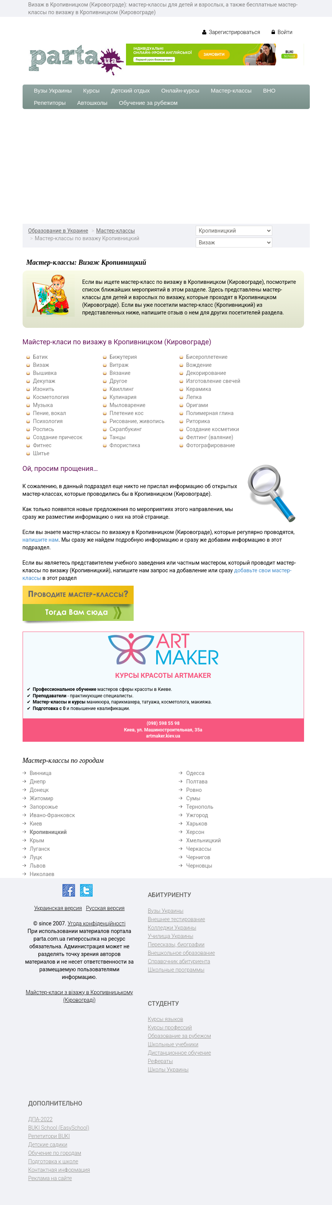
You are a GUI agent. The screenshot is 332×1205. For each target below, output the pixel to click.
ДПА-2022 (40, 1119)
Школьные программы (176, 970)
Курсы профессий (170, 1027)
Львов (38, 866)
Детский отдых (130, 90)
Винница (41, 773)
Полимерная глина (210, 413)
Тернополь (199, 807)
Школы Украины (168, 1070)
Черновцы (199, 866)
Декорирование (206, 373)
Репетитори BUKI (49, 1136)
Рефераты (160, 1061)
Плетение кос (127, 413)
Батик (40, 357)
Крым (37, 840)
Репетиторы (50, 102)
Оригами (197, 405)
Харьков (196, 824)
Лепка (194, 397)
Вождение (199, 365)
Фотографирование (210, 445)
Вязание (120, 373)
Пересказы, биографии (176, 944)
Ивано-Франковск (52, 815)
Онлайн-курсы (180, 90)
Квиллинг (122, 389)
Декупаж (44, 381)
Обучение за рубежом (148, 102)
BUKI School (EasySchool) (58, 1128)
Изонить (43, 389)
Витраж (119, 365)
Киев (36, 824)
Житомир (42, 798)
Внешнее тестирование (176, 919)
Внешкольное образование (181, 953)
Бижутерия (123, 357)
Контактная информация (59, 1170)
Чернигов (198, 857)
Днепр (38, 781)
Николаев (42, 874)
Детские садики (47, 1144)
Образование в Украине (58, 231)
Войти (281, 32)
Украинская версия (58, 908)
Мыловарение (128, 405)
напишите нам (41, 540)
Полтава (197, 781)
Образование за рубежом (179, 1036)
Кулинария (123, 397)
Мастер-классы (231, 90)
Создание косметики (212, 429)
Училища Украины (170, 936)
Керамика (198, 389)
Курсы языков (165, 1019)
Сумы (193, 798)
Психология (48, 421)
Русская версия (105, 908)
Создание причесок (57, 437)
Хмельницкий (203, 840)
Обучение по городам (55, 1153)
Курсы (91, 90)
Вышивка (45, 373)
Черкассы (198, 849)
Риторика (198, 421)
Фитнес (42, 445)
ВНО (269, 90)
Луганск (40, 849)
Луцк (36, 857)
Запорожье (44, 807)
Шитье (41, 453)
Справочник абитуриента (179, 961)
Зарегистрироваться (231, 32)
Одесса (195, 773)
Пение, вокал (49, 413)
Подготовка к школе (53, 1161)
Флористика (125, 445)
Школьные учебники (173, 1044)
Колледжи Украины (172, 928)
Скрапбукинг (126, 429)
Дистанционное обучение (179, 1053)
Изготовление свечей (213, 381)
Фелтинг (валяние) (209, 437)
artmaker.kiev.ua (163, 736)
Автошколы (92, 102)
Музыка (43, 405)
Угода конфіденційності (97, 923)
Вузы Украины (53, 90)
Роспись (43, 429)
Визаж (41, 365)
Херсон (195, 832)
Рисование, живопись (137, 421)
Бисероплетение (206, 357)
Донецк (39, 790)
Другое (118, 381)
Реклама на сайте (50, 1178)
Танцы (118, 437)
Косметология (51, 397)
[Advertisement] (166, 166)
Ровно (194, 790)
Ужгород (197, 815)
